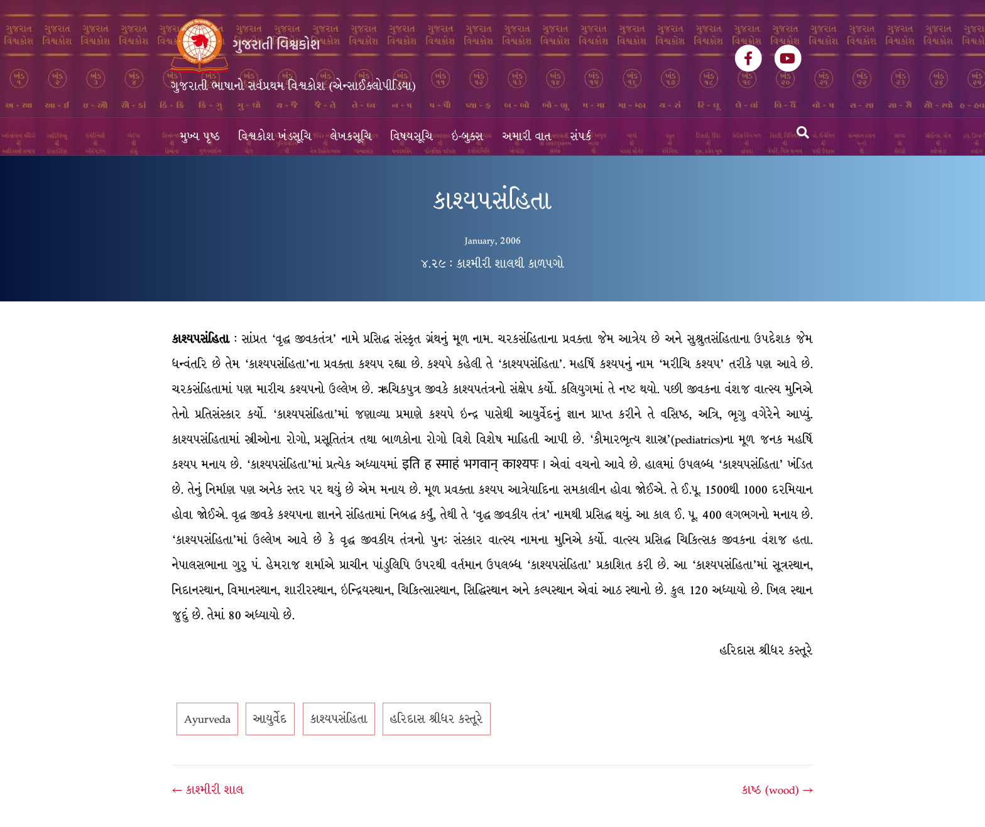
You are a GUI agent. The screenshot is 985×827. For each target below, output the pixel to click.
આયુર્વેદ (270, 719)
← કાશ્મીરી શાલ (208, 790)
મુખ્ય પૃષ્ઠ (200, 136)
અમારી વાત (527, 136)
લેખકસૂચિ (351, 136)
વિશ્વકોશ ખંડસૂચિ (275, 136)
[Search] (803, 132)
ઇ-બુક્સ (468, 136)
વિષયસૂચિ (412, 136)
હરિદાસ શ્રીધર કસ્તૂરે (436, 719)
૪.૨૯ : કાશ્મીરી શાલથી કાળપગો (492, 264)
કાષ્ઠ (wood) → (777, 790)
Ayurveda (207, 719)
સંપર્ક (581, 136)
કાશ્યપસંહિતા (338, 719)
